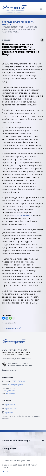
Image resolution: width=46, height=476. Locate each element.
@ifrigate (9, 412)
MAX (14, 390)
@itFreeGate (10, 408)
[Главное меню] (41, 8)
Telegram (8, 390)
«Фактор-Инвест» (23, 215)
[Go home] (14, 341)
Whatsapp (10, 393)
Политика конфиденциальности (16, 461)
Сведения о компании (10, 370)
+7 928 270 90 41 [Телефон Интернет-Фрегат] (18, 381)
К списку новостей (11, 328)
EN (3, 472)
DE (7, 472)
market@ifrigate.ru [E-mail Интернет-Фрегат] (16, 385)
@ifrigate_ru (10, 405)
